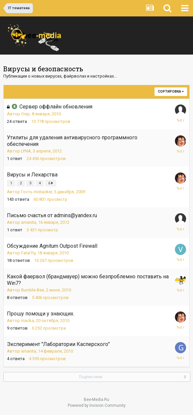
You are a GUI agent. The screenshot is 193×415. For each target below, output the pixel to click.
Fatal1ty (28, 252)
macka (27, 320)
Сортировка (171, 91)
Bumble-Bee (32, 290)
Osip (25, 113)
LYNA (26, 151)
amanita (28, 222)
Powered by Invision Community (97, 405)
